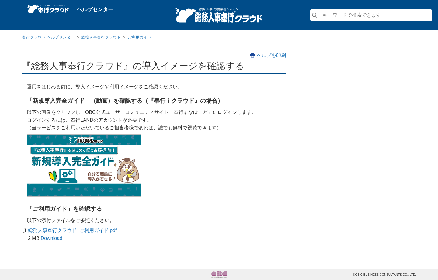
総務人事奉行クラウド (101, 37)
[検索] (371, 15)
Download (51, 238)
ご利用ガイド (139, 37)
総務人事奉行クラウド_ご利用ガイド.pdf (72, 230)
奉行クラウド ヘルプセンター (48, 37)
